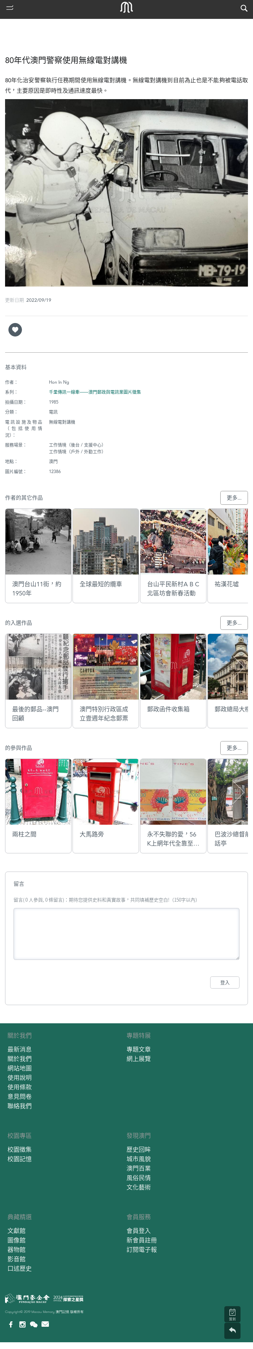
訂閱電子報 (141, 1249)
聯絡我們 (19, 1106)
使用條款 (19, 1087)
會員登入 (138, 1230)
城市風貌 (138, 1159)
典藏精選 (19, 1217)
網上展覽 (138, 1058)
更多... (234, 498)
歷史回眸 (138, 1149)
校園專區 (19, 1135)
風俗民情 (138, 1177)
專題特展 (138, 1035)
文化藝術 (138, 1187)
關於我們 (19, 1035)
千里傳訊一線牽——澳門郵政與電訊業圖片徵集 (95, 391)
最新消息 (19, 1049)
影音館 (16, 1259)
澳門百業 (138, 1168)
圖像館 (16, 1240)
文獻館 (16, 1230)
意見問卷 (19, 1096)
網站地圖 (19, 1068)
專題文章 (138, 1049)
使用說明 (19, 1077)
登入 (225, 982)
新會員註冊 (141, 1240)
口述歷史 (19, 1268)
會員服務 (138, 1217)
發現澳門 (138, 1135)
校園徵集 (19, 1149)
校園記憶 (19, 1159)
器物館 (16, 1249)
